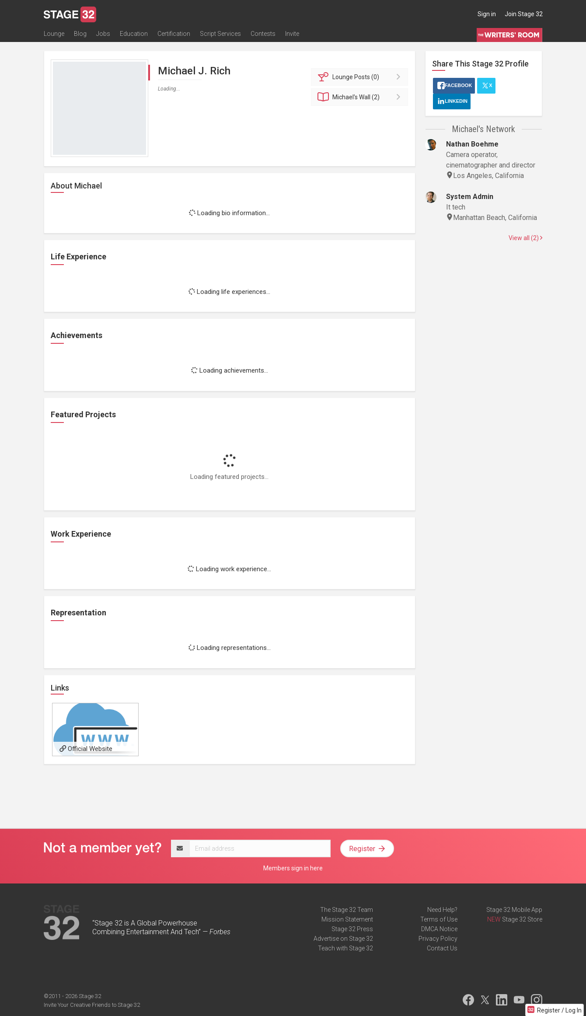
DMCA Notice (439, 928)
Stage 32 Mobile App (514, 909)
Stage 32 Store (522, 919)
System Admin (469, 196)
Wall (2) (361, 97)
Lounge (54, 33)
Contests (263, 33)
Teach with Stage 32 (345, 948)
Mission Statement (347, 919)
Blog (80, 33)
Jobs (103, 33)
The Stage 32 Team (346, 909)
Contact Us (442, 948)
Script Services (220, 33)
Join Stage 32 (524, 13)
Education (134, 33)
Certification (173, 33)
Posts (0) (361, 77)
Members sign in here (293, 868)
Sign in (487, 13)
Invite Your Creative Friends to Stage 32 (92, 1005)
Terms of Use (438, 919)
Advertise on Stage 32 (343, 938)
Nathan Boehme (472, 144)
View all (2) (525, 237)
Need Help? (442, 909)
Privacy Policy (438, 938)
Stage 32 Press (352, 928)
